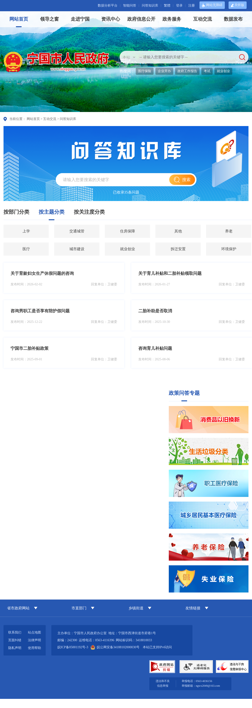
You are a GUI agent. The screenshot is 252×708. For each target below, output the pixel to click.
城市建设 (76, 249)
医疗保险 (144, 71)
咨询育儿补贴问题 (155, 348)
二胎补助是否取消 (155, 311)
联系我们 (14, 632)
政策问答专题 (184, 393)
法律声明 (34, 640)
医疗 (26, 249)
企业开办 (164, 71)
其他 (178, 231)
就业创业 (223, 71)
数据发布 (233, 19)
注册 (191, 5)
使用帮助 (34, 648)
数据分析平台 (107, 5)
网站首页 (18, 19)
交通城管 (76, 231)
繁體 (167, 5)
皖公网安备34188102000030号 (115, 647)
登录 (179, 5)
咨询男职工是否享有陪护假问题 (40, 311)
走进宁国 (80, 19)
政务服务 (171, 19)
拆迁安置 (178, 249)
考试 (207, 71)
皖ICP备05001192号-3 (72, 647)
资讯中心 (110, 19)
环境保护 (228, 249)
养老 (229, 231)
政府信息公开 (141, 19)
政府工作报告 (187, 71)
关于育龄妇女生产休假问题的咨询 (42, 273)
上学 (26, 231)
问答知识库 (150, 5)
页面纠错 (14, 640)
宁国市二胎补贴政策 (30, 348)
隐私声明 (14, 648)
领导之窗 (49, 19)
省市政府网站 (18, 608)
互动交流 (202, 19)
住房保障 (127, 231)
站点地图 (34, 632)
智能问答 (129, 5)
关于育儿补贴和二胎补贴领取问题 (170, 273)
